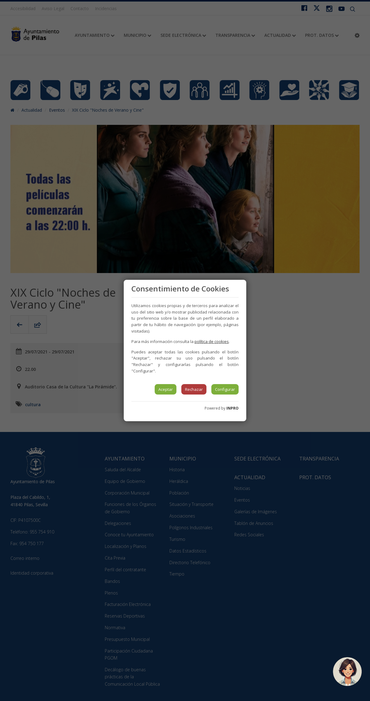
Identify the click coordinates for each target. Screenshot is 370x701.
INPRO (232, 408)
